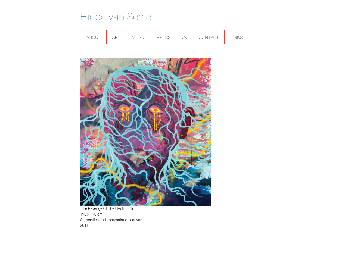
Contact (209, 37)
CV (185, 37)
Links (236, 37)
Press (164, 37)
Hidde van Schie (115, 17)
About (93, 37)
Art (116, 37)
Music (138, 37)
